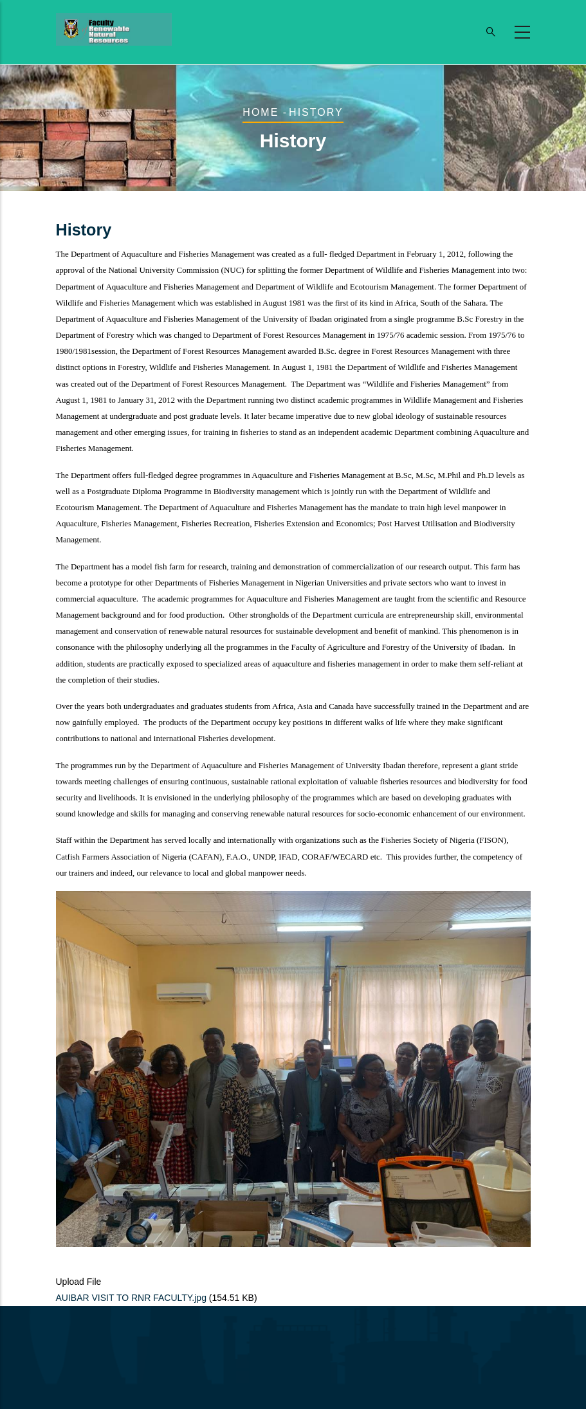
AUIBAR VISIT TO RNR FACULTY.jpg (131, 1298)
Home (261, 112)
